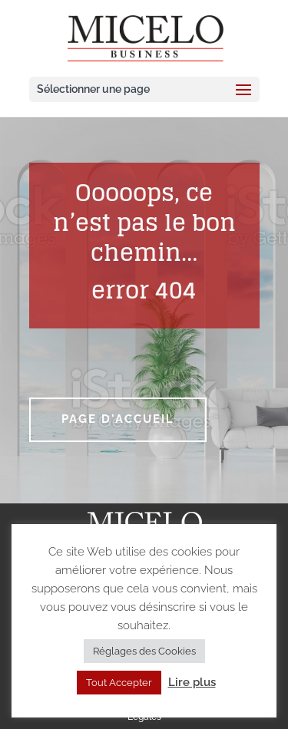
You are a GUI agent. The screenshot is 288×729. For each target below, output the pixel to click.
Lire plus (192, 682)
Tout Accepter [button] (119, 682)
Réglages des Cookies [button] (144, 651)
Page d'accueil (117, 419)
